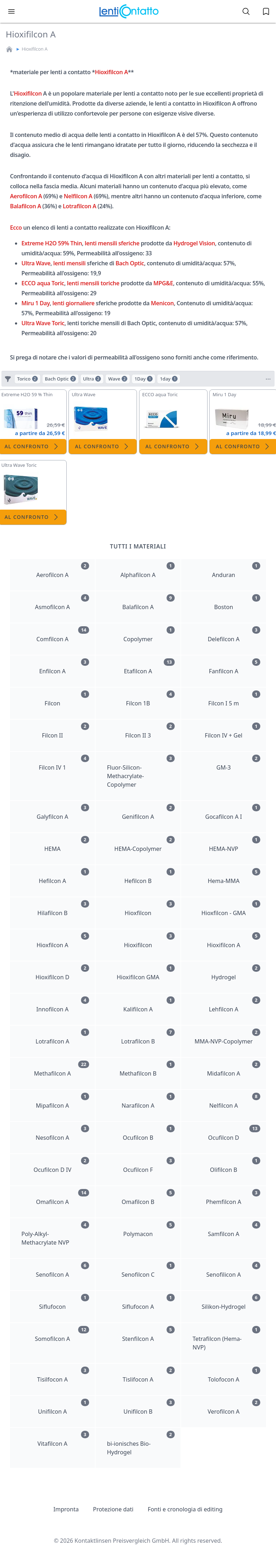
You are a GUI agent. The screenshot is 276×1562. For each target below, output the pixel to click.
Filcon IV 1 (64, 763)
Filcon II (65, 731)
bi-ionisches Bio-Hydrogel (141, 1443)
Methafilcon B (147, 1069)
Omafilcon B (148, 1197)
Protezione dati (113, 1509)
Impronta (66, 1509)
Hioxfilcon (150, 908)
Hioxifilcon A (34, 49)
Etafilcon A (149, 666)
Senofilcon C (148, 1270)
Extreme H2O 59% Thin (51, 243)
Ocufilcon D (234, 1133)
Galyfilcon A (63, 812)
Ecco (16, 227)
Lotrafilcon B (148, 1036)
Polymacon (149, 1229)
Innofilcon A (62, 1004)
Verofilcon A (234, 1407)
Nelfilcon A (78, 196)
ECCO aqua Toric (42, 283)
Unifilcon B (149, 1407)
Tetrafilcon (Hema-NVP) (226, 1338)
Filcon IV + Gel (232, 731)
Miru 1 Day (35, 303)
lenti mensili (69, 263)
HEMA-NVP (234, 844)
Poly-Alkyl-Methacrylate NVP (55, 1233)
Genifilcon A (148, 812)
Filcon (67, 698)
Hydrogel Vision (194, 243)
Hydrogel (235, 972)
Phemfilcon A (233, 1197)
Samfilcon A (234, 1229)
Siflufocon (64, 1302)
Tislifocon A (149, 1375)
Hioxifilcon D (62, 972)
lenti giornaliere (73, 303)
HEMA (66, 844)
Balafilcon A (25, 206)
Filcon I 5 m (234, 698)
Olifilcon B (235, 1165)
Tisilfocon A (63, 1375)
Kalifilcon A (149, 1004)
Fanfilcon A (234, 666)
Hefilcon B (149, 876)
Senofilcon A (62, 1270)
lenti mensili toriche (93, 283)
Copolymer (149, 634)
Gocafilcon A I (232, 812)
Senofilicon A (233, 1270)
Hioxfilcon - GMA (230, 908)
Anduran (236, 570)
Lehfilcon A (234, 1004)
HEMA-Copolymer (144, 844)
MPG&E (163, 283)
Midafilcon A (233, 1069)
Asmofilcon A (62, 602)
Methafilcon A (61, 1069)
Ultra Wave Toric (43, 323)
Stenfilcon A (148, 1334)
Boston (237, 602)
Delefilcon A (234, 634)
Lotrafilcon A (79, 206)
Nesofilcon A (62, 1133)
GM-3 (238, 763)
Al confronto (103, 446)
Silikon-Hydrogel (230, 1302)
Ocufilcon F (149, 1165)
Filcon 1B (150, 698)
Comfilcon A (62, 634)
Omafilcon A (62, 1197)
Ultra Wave (36, 263)
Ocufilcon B (149, 1133)
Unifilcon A (63, 1407)
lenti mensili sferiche (112, 243)
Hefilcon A (64, 876)
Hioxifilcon (28, 93)
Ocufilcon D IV (61, 1165)
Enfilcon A (64, 666)
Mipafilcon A (62, 1101)
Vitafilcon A (63, 1439)
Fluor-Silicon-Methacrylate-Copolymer (141, 771)
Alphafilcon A (148, 570)
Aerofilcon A (26, 196)
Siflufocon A (148, 1302)
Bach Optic (130, 263)
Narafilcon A (148, 1101)
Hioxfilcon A (62, 940)
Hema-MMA (234, 876)
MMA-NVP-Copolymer (227, 1036)
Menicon (162, 303)
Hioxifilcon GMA (146, 972)
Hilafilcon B (63, 908)
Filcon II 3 (150, 731)
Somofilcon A (62, 1334)
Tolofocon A (234, 1375)
